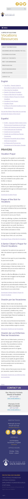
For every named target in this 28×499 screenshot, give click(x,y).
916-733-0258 (14, 396)
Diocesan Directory (14, 427)
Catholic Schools (8, 480)
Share (2, 384)
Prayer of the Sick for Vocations (13, 94)
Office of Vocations (9, 32)
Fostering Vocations (9, 54)
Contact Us (6, 76)
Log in (3, 495)
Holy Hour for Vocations (11, 90)
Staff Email (6, 485)
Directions (14, 444)
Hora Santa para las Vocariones (13, 129)
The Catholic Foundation (11, 477)
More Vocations (7, 72)
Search (25, 8)
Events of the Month (9, 58)
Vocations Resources (9, 69)
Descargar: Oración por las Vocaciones (12, 329)
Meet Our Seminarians (9, 61)
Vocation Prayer (8, 103)
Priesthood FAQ (7, 65)
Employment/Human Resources (13, 482)
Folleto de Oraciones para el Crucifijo (14, 127)
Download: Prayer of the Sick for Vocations (13, 239)
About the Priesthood (9, 47)
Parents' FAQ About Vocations (12, 92)
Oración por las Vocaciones (12, 132)
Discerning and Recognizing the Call (14, 50)
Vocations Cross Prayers (11, 101)
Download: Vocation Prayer (9, 194)
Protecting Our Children (11, 475)
